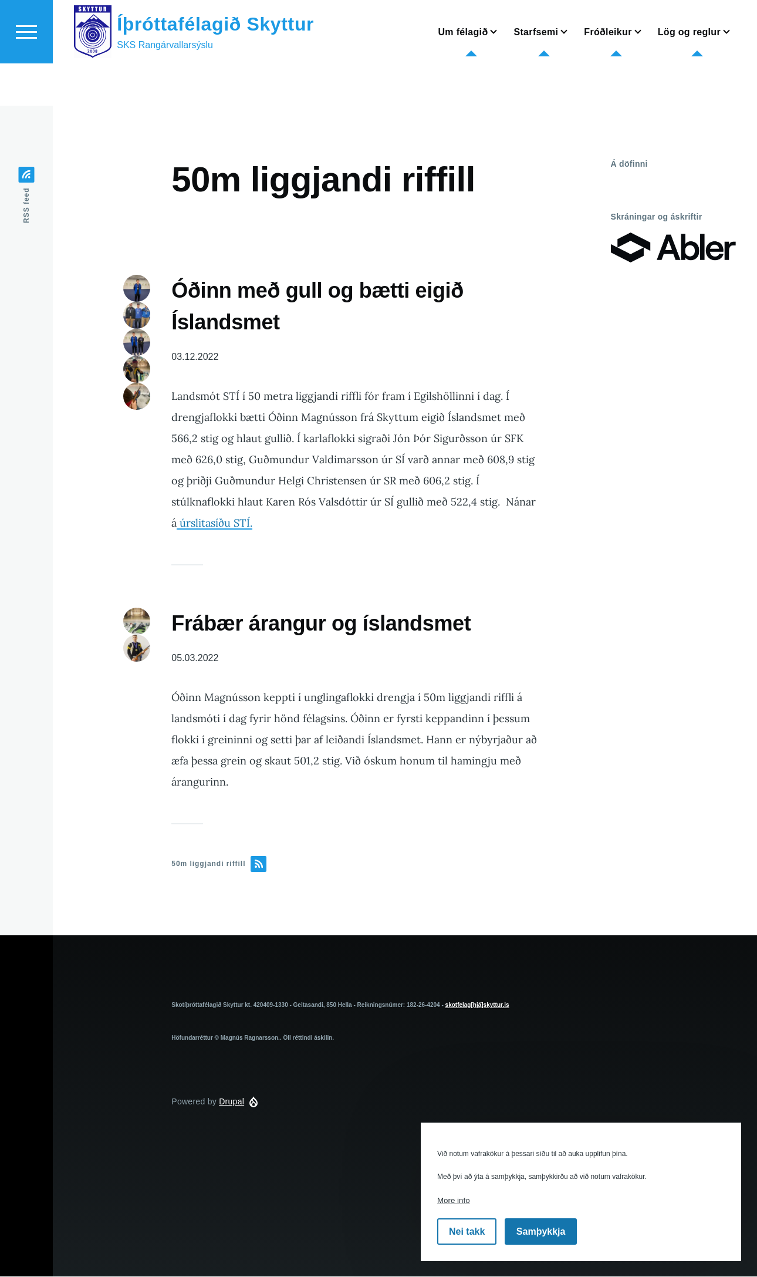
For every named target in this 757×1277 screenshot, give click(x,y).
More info (453, 1200)
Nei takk (467, 1231)
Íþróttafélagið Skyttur (215, 66)
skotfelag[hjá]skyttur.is (477, 1005)
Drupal (231, 1102)
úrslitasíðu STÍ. (214, 523)
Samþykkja (541, 1231)
